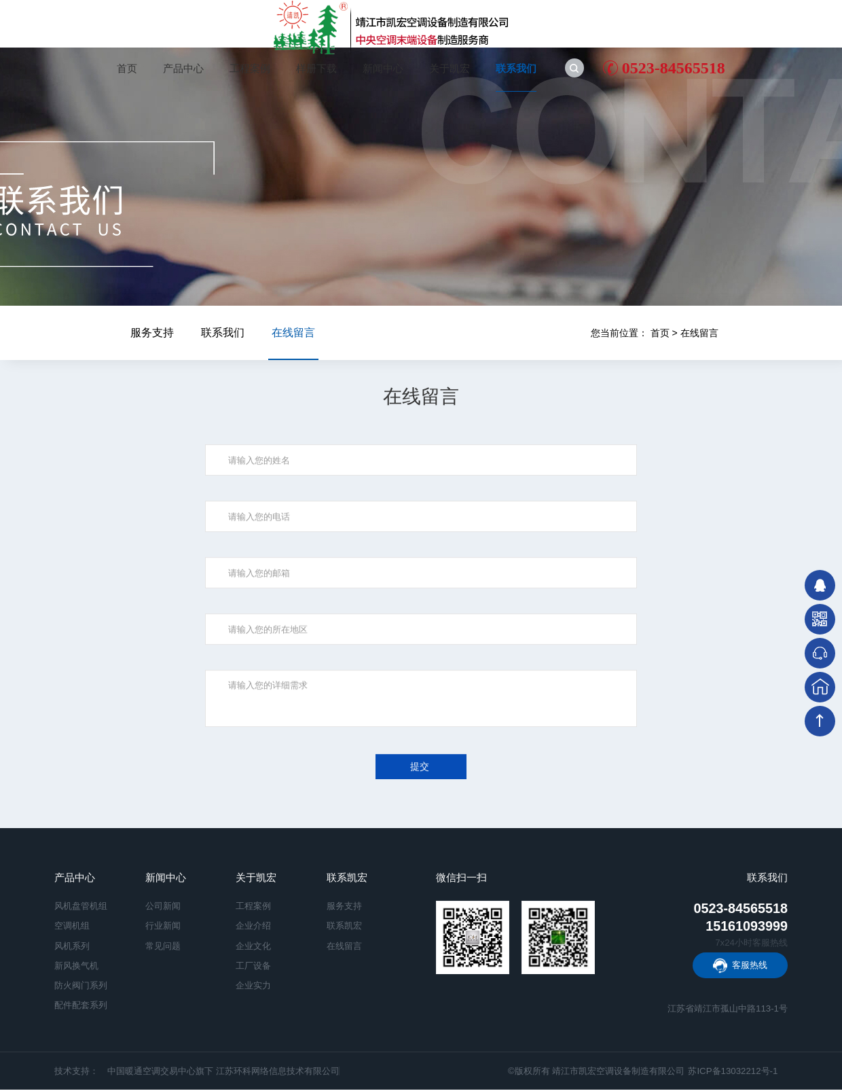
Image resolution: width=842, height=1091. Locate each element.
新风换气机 (76, 966)
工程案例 (250, 68)
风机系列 (72, 947)
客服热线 (749, 966)
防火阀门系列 (80, 987)
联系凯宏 (347, 879)
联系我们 (516, 68)
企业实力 (253, 987)
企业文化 (253, 947)
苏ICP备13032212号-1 (732, 1072)
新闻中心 (383, 68)
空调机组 (72, 927)
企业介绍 (253, 927)
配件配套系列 (80, 1006)
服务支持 (152, 332)
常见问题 (163, 947)
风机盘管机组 (80, 907)
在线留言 (699, 332)
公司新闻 (163, 907)
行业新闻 (163, 927)
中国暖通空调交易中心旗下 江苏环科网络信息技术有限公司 (223, 1072)
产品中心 (183, 68)
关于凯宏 (449, 68)
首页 (127, 68)
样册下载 (316, 68)
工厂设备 (253, 966)
